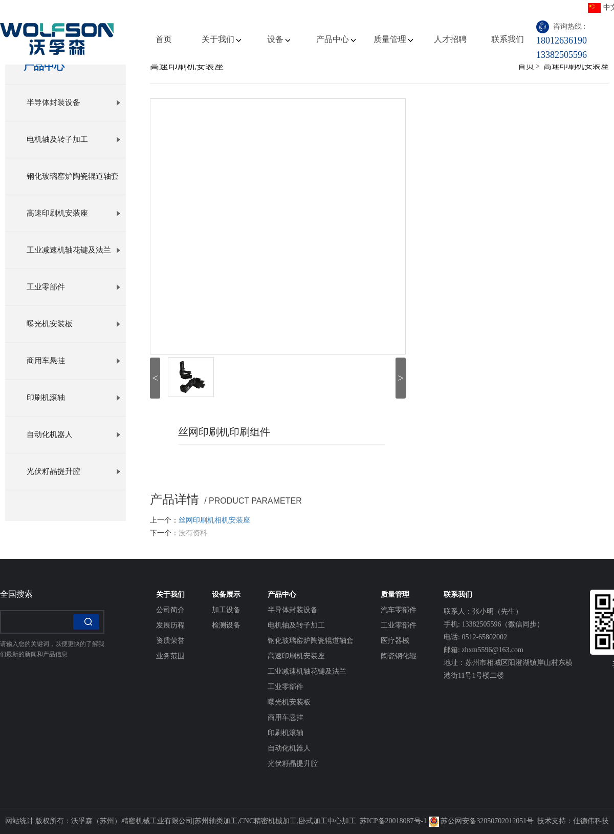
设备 (278, 39)
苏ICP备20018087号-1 (393, 821)
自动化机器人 (74, 434)
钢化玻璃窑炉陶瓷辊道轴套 (74, 183)
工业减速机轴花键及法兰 (74, 250)
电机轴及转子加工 (74, 139)
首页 (164, 39)
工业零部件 (74, 287)
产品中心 (336, 39)
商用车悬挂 (74, 361)
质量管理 (393, 39)
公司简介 (170, 610)
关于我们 (221, 39)
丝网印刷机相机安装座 (214, 520)
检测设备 (226, 625)
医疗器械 (395, 640)
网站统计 (19, 821)
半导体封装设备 (74, 102)
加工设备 (226, 610)
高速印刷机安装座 (74, 213)
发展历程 (170, 625)
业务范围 (170, 656)
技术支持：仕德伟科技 (573, 821)
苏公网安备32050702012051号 (481, 821)
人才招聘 (450, 39)
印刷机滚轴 (74, 397)
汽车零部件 (398, 610)
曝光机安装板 (74, 324)
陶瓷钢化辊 (398, 656)
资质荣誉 (170, 640)
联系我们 (507, 39)
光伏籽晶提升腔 (74, 471)
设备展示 (226, 594)
